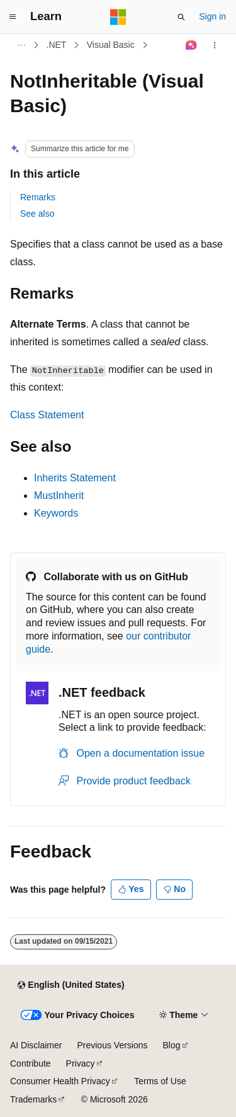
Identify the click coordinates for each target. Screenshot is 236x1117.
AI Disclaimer (36, 1045)
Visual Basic (111, 45)
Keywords (56, 513)
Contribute (30, 1063)
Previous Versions (112, 1045)
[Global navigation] (12, 17)
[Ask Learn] (191, 45)
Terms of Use (160, 1081)
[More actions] (215, 45)
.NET (57, 45)
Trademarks (33, 1099)
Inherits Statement (75, 478)
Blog (172, 1045)
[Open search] (181, 17)
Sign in (212, 16)
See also (37, 214)
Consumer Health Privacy (60, 1081)
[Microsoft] (118, 17)
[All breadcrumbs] (21, 45)
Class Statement (47, 415)
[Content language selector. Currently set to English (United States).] (71, 985)
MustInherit (59, 495)
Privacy (80, 1063)
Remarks (37, 197)
